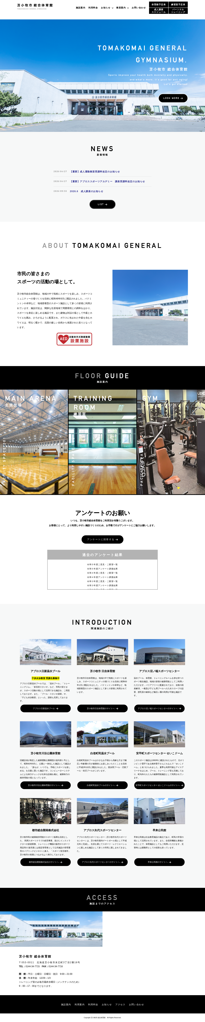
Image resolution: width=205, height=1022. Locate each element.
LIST (101, 204)
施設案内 (80, 7)
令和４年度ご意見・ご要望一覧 (102, 573)
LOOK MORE (171, 98)
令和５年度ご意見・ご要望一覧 (102, 564)
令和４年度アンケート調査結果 (102, 577)
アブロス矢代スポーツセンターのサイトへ (101, 862)
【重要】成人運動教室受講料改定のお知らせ (95, 171)
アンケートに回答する (100, 539)
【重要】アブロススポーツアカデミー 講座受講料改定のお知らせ (107, 181)
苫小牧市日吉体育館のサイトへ (101, 708)
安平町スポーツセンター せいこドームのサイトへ (158, 785)
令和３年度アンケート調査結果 (102, 585)
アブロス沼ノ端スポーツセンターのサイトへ (158, 708)
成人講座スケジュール (159, 10)
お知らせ (105, 7)
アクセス (120, 1004)
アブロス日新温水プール (44, 708)
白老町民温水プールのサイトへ (101, 785)
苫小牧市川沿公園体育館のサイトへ (44, 785)
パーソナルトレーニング (178, 10)
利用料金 (93, 7)
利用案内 (80, 1004)
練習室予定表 (178, 4)
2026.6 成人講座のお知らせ (86, 191)
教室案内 (121, 7)
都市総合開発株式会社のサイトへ (44, 862)
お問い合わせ (139, 7)
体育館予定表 (159, 4)
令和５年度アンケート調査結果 (102, 569)
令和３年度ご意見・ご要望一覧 (102, 581)
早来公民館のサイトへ (158, 862)
